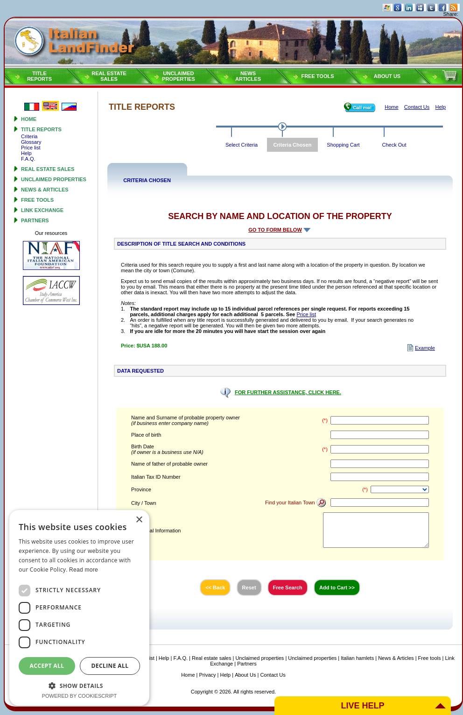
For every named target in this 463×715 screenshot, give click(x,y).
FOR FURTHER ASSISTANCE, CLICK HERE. (288, 392)
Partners (35, 220)
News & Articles (45, 189)
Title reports (41, 129)
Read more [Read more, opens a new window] (83, 569)
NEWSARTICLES (248, 76)
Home (28, 119)
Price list (31, 147)
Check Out (394, 145)
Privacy (207, 675)
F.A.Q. (28, 159)
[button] (79, 685)
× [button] (138, 520)
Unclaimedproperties (178, 76)
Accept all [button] (47, 666)
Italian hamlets (357, 658)
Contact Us (272, 675)
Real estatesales (108, 76)
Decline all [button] (110, 666)
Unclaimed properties (53, 179)
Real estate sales (47, 169)
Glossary (31, 142)
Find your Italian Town (295, 502)
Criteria (29, 136)
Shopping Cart (343, 145)
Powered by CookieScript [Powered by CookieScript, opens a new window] (79, 696)
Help (26, 153)
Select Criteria (241, 145)
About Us (387, 76)
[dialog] (79, 608)
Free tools (317, 76)
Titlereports (39, 76)
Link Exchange (42, 210)
